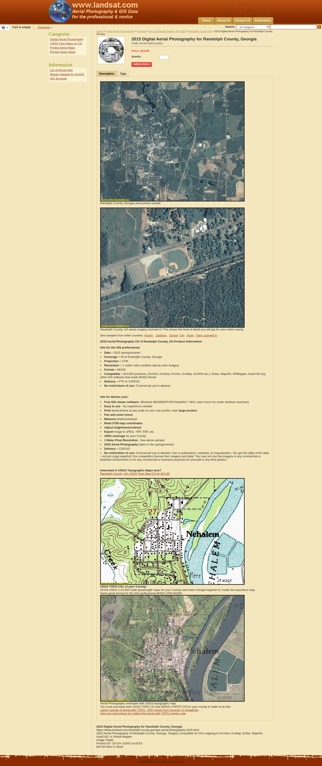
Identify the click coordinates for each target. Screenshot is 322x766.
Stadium (161, 335)
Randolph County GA (200, 31)
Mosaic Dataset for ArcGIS (67, 74)
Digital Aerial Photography (120, 31)
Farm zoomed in (206, 335)
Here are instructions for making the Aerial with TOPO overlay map (143, 713)
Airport (149, 335)
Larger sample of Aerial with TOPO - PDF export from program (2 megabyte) (149, 710)
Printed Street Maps (63, 52)
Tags (123, 73)
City (182, 335)
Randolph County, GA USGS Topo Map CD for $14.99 (134, 473)
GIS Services (58, 78)
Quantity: (136, 56)
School (173, 335)
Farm (190, 335)
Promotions (263, 20)
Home (206, 20)
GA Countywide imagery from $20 (167, 31)
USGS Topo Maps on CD (66, 43)
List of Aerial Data (61, 70)
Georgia (141, 31)
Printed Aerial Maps (62, 47)
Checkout (44, 27)
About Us (223, 20)
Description (106, 73)
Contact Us (242, 20)
